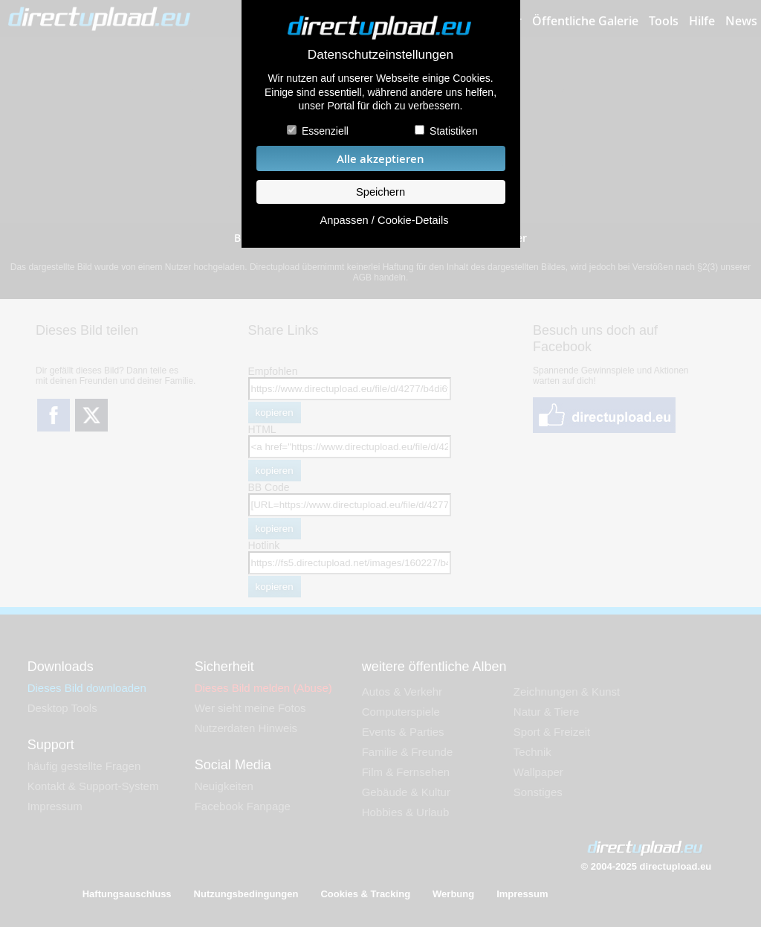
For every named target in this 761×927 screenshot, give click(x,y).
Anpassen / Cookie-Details (384, 220)
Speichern (380, 192)
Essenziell (325, 131)
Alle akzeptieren (380, 159)
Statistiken (454, 131)
